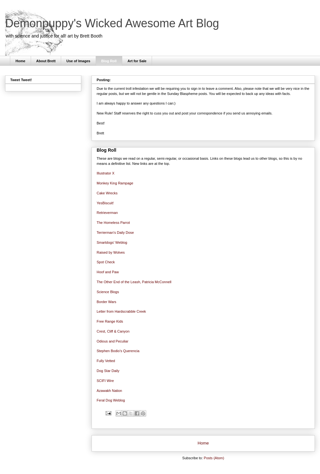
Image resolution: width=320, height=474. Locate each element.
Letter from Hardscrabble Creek (121, 311)
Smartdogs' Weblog (112, 242)
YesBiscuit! (105, 203)
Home (21, 61)
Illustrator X (106, 173)
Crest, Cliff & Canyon (113, 331)
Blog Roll (108, 61)
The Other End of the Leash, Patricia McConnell (134, 282)
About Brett (46, 61)
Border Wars (106, 302)
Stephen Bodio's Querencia (118, 351)
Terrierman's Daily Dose (115, 232)
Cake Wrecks (107, 193)
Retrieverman (107, 213)
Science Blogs (108, 292)
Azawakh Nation (109, 391)
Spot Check (106, 262)
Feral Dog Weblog (111, 400)
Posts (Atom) (214, 458)
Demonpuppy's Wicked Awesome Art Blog (112, 23)
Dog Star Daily (108, 371)
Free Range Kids (110, 321)
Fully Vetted (106, 361)
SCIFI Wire (105, 381)
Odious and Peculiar (112, 341)
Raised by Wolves (111, 252)
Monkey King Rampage (115, 183)
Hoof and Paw (108, 272)
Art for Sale (136, 61)
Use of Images (79, 61)
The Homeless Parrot (113, 222)
